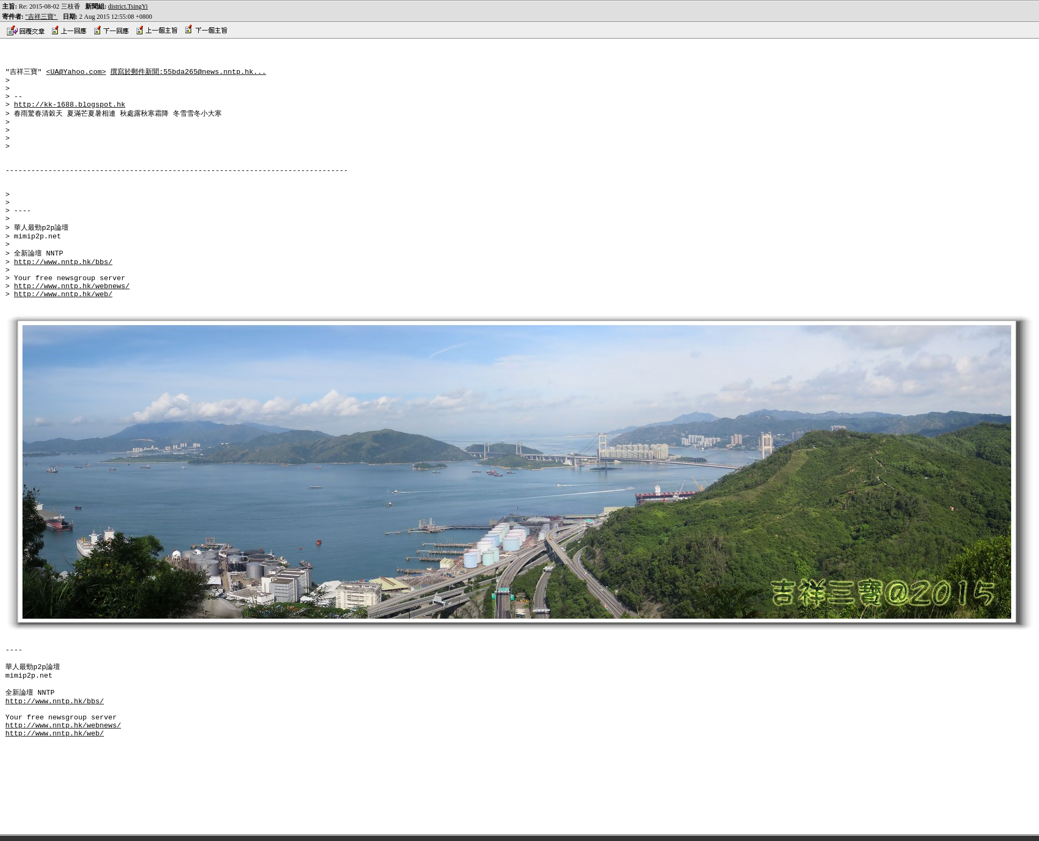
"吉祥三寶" (41, 16)
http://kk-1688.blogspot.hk (69, 114)
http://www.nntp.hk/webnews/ (72, 328)
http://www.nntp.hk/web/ (63, 337)
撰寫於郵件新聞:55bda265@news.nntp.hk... (188, 75)
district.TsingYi (128, 6)
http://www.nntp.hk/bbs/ (63, 299)
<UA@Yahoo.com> (76, 75)
